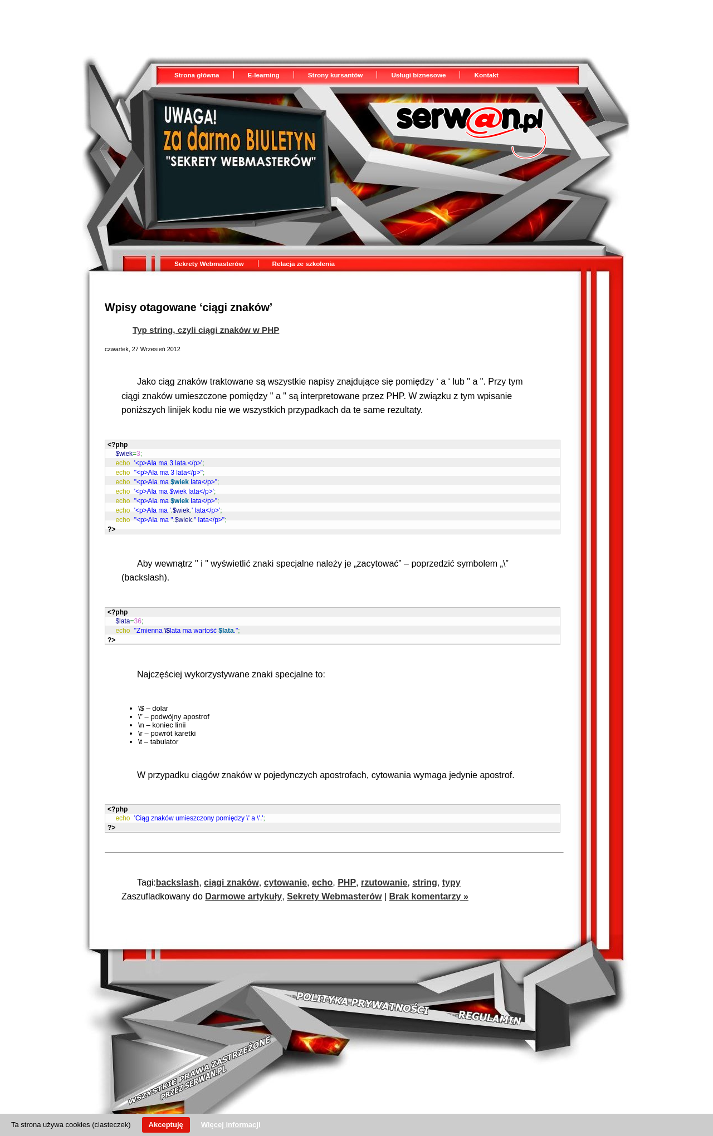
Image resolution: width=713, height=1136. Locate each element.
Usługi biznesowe (418, 74)
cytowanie (285, 876)
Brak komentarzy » (428, 890)
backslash (177, 876)
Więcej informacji (231, 1124)
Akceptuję (166, 1124)
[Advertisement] (285, 25)
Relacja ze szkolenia (303, 263)
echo (322, 876)
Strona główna (196, 74)
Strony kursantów (335, 74)
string (424, 876)
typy (451, 876)
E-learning (264, 74)
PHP (347, 876)
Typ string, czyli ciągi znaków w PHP (206, 330)
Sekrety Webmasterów (209, 263)
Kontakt (486, 74)
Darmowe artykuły (243, 890)
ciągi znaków (231, 876)
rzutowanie (384, 876)
